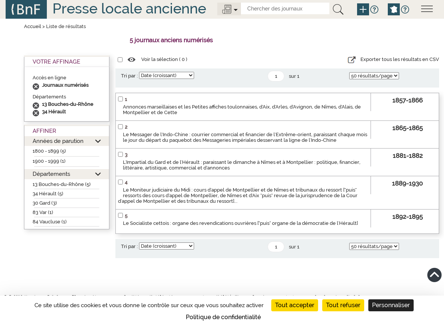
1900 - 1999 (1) (49, 161)
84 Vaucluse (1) (50, 221)
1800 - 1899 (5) (49, 151)
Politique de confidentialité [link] (223, 317)
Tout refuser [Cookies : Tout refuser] (343, 305)
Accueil (32, 26)
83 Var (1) (43, 212)
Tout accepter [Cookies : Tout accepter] (294, 305)
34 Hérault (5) (48, 193)
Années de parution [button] (58, 141)
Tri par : (129, 76)
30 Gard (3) (45, 203)
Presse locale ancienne (129, 8)
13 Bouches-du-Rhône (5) (62, 184)
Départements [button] (51, 174)
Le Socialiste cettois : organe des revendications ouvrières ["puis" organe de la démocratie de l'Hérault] (240, 223)
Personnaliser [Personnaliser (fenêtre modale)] (391, 305)
